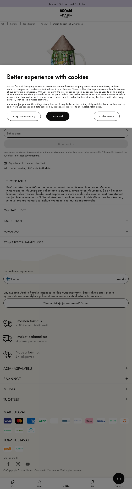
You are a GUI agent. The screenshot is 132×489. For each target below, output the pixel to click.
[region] (66, 96)
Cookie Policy (88, 106)
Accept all (58, 116)
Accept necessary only (24, 116)
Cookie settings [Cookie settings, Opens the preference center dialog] (106, 116)
